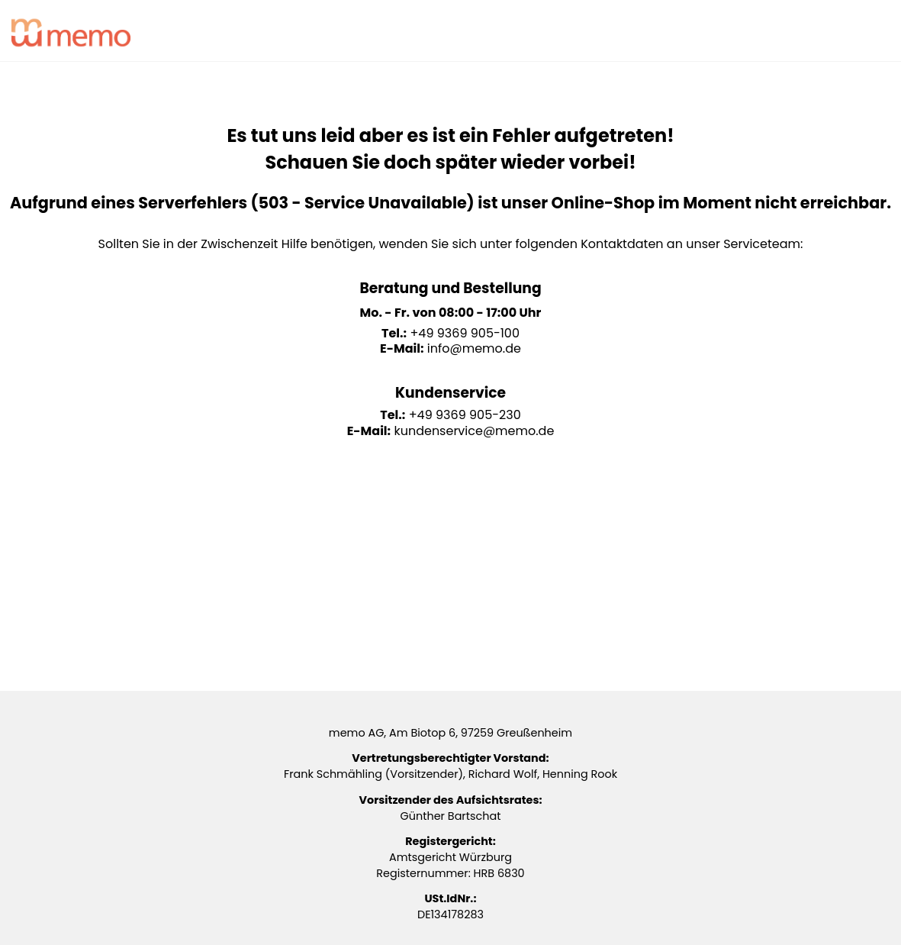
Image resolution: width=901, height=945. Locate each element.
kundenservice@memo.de (474, 431)
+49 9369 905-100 (465, 333)
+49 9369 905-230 (465, 415)
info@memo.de (474, 348)
